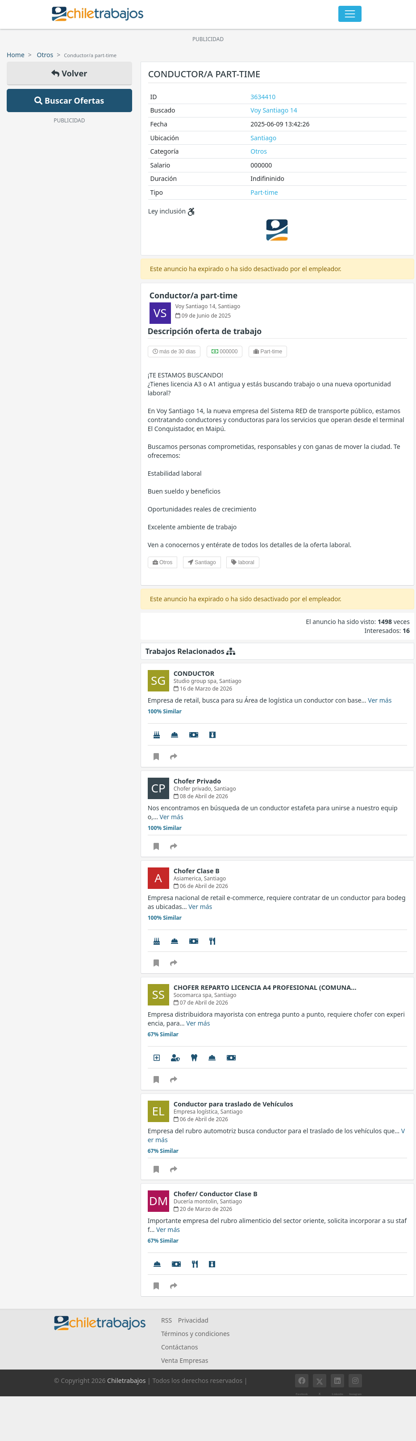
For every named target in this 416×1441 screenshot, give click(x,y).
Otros (45, 54)
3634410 (262, 96)
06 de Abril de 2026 (201, 886)
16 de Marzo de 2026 (203, 688)
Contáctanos (179, 1347)
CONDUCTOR (194, 673)
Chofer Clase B (197, 871)
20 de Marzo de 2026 (203, 1209)
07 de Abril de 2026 (201, 1002)
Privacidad (193, 1320)
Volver (69, 73)
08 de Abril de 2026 (201, 796)
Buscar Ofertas (69, 100)
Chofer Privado (197, 781)
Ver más (379, 700)
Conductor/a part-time (194, 295)
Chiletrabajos (126, 1380)
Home (16, 54)
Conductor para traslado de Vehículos (233, 1104)
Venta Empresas (184, 1360)
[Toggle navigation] (350, 14)
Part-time (264, 192)
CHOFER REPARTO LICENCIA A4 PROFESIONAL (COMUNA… (265, 987)
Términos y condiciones (195, 1333)
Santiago (263, 138)
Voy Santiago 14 (273, 110)
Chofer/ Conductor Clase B (216, 1194)
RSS (166, 1320)
